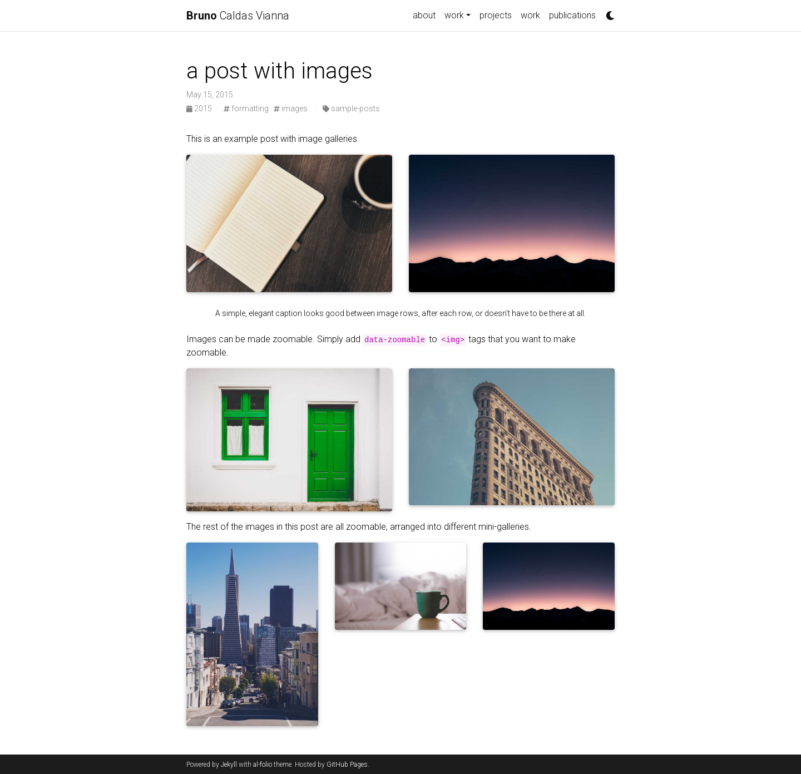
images (291, 108)
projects (495, 15)
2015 (200, 108)
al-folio (262, 764)
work (530, 15)
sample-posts (351, 108)
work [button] (454, 15)
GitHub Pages (347, 764)
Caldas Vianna (237, 15)
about (424, 15)
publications (572, 15)
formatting (246, 108)
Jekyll (229, 764)
